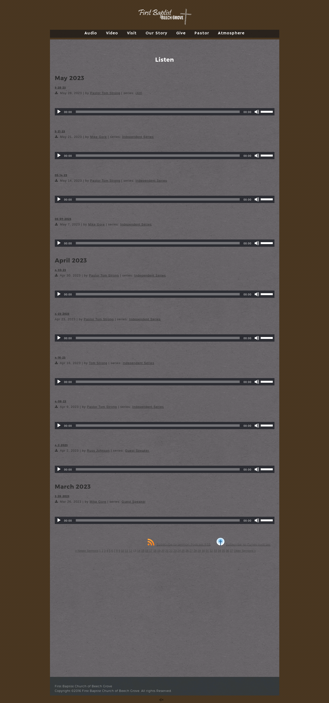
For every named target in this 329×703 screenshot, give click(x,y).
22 (171, 551)
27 (191, 551)
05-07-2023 (63, 218)
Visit (132, 33)
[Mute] (256, 111)
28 (195, 551)
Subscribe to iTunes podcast (244, 544)
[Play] (58, 111)
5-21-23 (60, 131)
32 (211, 551)
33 (215, 551)
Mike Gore (98, 137)
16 (146, 551)
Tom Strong (98, 363)
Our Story (156, 33)
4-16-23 (60, 357)
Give (181, 33)
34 (219, 551)
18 (154, 551)
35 (223, 551)
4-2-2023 (61, 445)
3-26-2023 (62, 496)
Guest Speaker (137, 450)
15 (142, 551)
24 (179, 551)
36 (227, 551)
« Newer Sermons (86, 551)
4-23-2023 (62, 313)
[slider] (158, 112)
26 (187, 551)
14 (138, 551)
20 (162, 551)
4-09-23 (60, 401)
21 (166, 551)
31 (207, 551)
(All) (138, 93)
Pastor (202, 33)
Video (112, 33)
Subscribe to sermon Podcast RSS (179, 544)
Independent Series (138, 137)
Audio (90, 33)
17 (150, 551)
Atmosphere (231, 33)
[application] (164, 111)
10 (122, 551)
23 (174, 551)
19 (158, 551)
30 (203, 551)
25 (183, 551)
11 (126, 551)
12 (130, 551)
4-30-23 (60, 269)
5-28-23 (60, 87)
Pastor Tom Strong (105, 93)
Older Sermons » (245, 551)
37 (231, 551)
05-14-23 (61, 175)
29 (199, 551)
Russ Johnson (98, 450)
